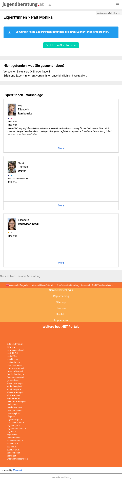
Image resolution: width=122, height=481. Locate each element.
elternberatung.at (14, 365)
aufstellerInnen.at (15, 344)
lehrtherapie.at (13, 395)
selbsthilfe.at (12, 444)
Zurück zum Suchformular (61, 45)
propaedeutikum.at (15, 422)
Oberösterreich (63, 285)
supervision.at (13, 450)
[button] (117, 4)
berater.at (11, 347)
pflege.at (11, 416)
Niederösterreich (47, 285)
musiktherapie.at (14, 407)
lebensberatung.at (15, 392)
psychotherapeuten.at (16, 428)
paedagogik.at (13, 413)
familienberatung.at (15, 374)
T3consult (17, 470)
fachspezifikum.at (15, 371)
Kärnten (35, 285)
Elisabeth (25, 110)
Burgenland (25, 285)
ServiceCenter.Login (61, 290)
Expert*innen (15, 17)
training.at (11, 456)
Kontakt (61, 314)
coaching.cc (12, 359)
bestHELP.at (12, 353)
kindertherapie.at (14, 386)
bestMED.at (12, 356)
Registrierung (61, 296)
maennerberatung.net (16, 401)
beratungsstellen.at (15, 350)
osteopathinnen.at (15, 410)
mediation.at (12, 404)
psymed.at (11, 431)
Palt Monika (42, 17)
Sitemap (61, 302)
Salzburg (75, 285)
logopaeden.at (13, 398)
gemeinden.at (13, 380)
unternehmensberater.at (17, 459)
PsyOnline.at (12, 435)
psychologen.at (14, 425)
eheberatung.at (13, 362)
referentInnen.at (14, 438)
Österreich (12, 285)
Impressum (61, 320)
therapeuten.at (13, 453)
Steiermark (85, 285)
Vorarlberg (102, 285)
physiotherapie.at (14, 419)
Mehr (61, 148)
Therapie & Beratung (28, 276)
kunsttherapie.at (14, 389)
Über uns (61, 308)
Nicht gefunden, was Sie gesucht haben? (34, 66)
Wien (110, 285)
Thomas (23, 167)
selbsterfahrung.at (15, 441)
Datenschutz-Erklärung (61, 477)
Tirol (94, 285)
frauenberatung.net (15, 377)
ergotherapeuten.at (15, 368)
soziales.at (11, 447)
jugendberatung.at (15, 383)
